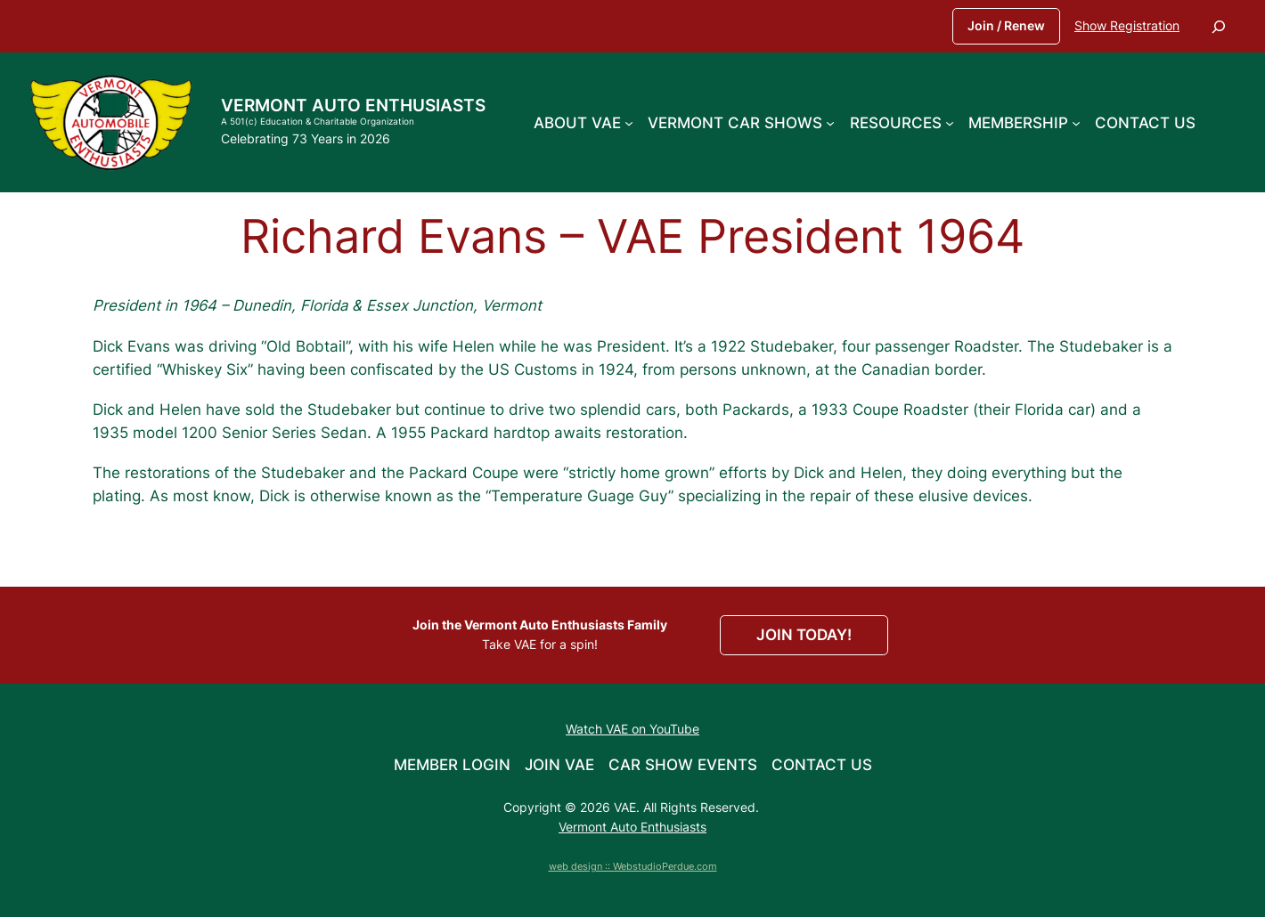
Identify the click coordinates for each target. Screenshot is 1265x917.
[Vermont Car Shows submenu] (830, 122)
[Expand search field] (1219, 26)
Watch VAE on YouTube (632, 728)
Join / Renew (1006, 25)
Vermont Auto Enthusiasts (353, 105)
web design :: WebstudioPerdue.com (633, 866)
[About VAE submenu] (628, 122)
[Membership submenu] (1076, 122)
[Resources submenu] (949, 122)
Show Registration (1126, 25)
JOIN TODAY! (804, 635)
